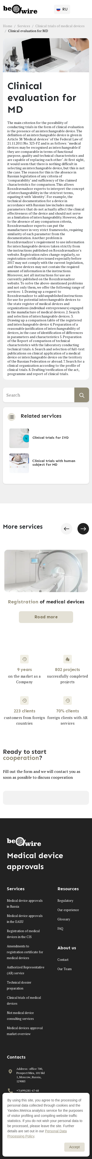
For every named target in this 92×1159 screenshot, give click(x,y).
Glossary (63, 919)
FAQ (60, 928)
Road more (46, 616)
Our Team (64, 969)
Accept (74, 1147)
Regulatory (65, 900)
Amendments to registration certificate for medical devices (25, 952)
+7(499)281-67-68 (27, 1090)
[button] (66, 529)
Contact (62, 959)
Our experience (68, 910)
